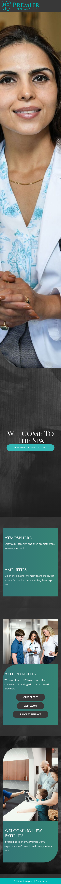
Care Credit (30, 697)
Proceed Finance (30, 714)
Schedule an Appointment (30, 447)
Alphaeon (30, 705)
